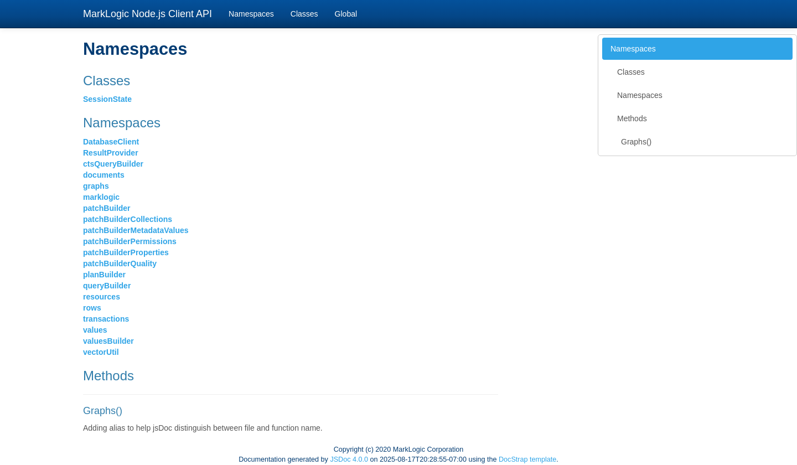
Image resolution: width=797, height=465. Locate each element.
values (95, 330)
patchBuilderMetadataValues (136, 230)
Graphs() (636, 141)
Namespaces (251, 13)
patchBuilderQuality (120, 263)
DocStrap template (527, 459)
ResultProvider (110, 152)
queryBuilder (107, 285)
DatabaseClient (111, 141)
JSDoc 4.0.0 (349, 459)
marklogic (101, 197)
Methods (632, 118)
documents (104, 174)
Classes (304, 13)
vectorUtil (101, 352)
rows (92, 307)
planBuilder (104, 274)
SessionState (107, 99)
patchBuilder (107, 208)
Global (346, 13)
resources (101, 296)
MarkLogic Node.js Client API (147, 13)
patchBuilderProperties (126, 252)
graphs (96, 186)
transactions (106, 318)
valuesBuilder (108, 341)
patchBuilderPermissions (130, 241)
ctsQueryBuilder (113, 163)
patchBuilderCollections (127, 219)
